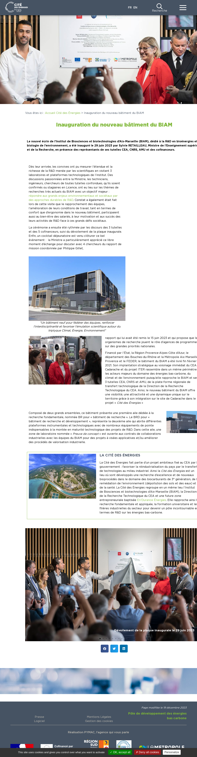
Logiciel (39, 721)
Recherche (159, 10)
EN (135, 7)
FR (130, 7)
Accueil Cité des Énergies (62, 113)
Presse (39, 717)
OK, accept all (120, 752)
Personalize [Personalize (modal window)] (172, 752)
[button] (29, 584)
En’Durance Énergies (151, 500)
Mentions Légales (99, 717)
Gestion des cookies (99, 721)
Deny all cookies (147, 752)
